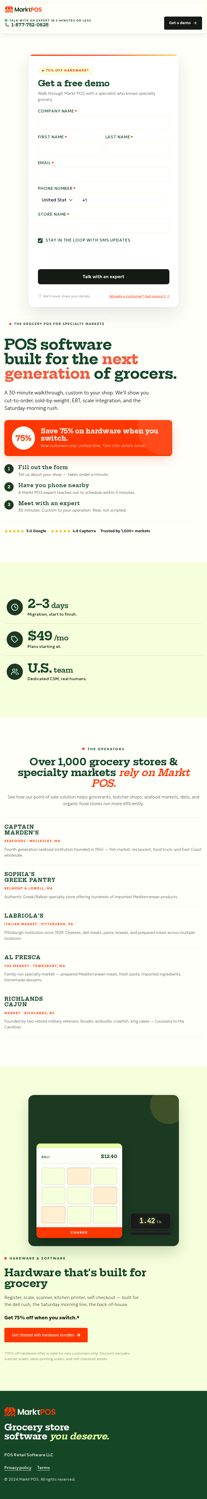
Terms (43, 1467)
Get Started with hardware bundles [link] (46, 1335)
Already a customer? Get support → (139, 296)
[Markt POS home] (23, 9)
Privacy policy (17, 1467)
